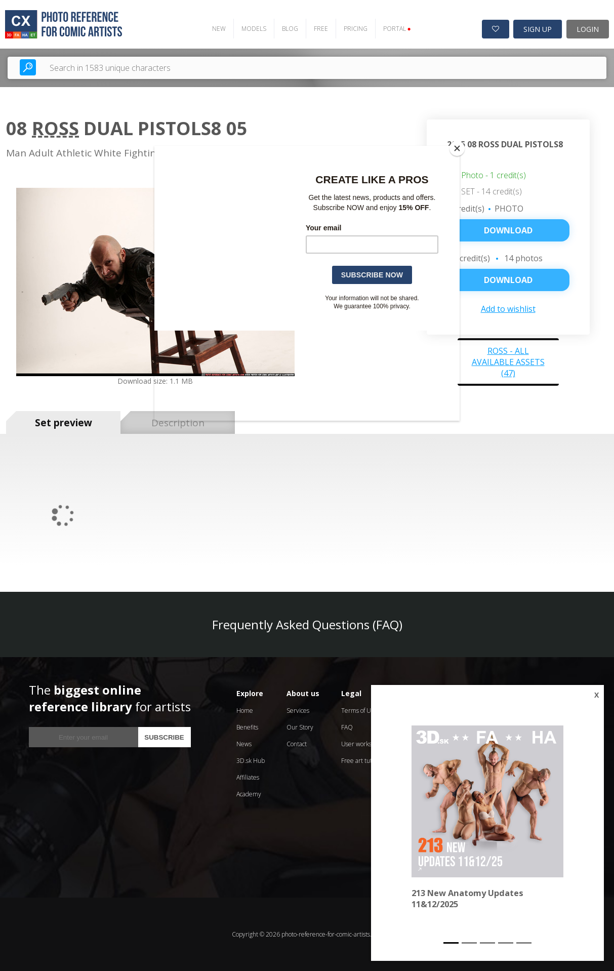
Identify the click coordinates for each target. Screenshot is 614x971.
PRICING (355, 28)
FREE (320, 28)
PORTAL (397, 28)
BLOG (289, 28)
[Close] (457, 148)
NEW (218, 28)
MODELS (253, 28)
